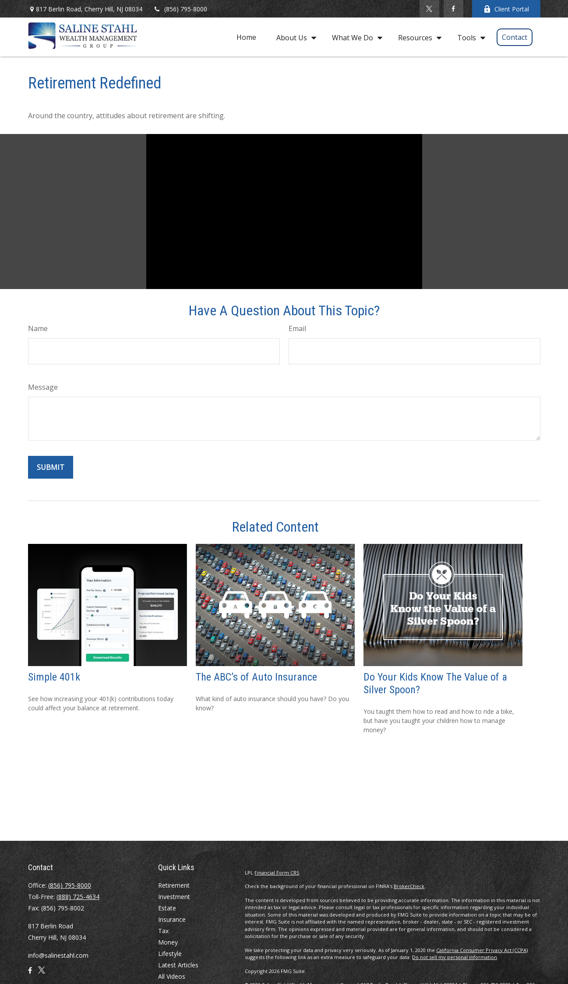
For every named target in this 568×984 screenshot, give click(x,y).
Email (297, 328)
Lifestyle (170, 953)
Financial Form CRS (276, 872)
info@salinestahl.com (58, 955)
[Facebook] (453, 9)
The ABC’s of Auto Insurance (256, 677)
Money (168, 942)
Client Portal (506, 9)
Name (38, 328)
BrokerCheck (409, 886)
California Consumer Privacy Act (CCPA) (482, 950)
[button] (246, 37)
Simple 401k (54, 677)
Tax (163, 931)
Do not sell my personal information (454, 957)
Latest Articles (178, 965)
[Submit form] (50, 467)
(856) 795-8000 (180, 9)
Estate (167, 908)
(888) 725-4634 (77, 896)
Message (43, 387)
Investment (174, 896)
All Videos (171, 976)
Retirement (174, 885)
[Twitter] (429, 9)
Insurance (172, 919)
